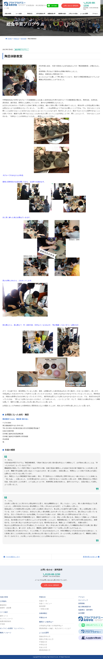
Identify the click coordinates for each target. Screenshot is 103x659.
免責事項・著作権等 (85, 610)
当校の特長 (8, 13)
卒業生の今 (43, 617)
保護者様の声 (51, 13)
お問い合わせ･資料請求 (71, 5)
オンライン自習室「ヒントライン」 (13, 628)
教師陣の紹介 (62, 13)
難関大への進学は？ (46, 622)
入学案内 (3, 601)
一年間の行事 (44, 609)
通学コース (4, 616)
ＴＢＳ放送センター (13, 557)
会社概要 (81, 613)
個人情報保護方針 (84, 606)
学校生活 (29, 13)
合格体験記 (43, 613)
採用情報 (81, 603)
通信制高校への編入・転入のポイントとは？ (55, 628)
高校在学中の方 (44, 636)
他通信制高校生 (5, 621)
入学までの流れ (73, 13)
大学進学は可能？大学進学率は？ (51, 625)
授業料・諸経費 (5, 608)
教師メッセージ (5, 632)
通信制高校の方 (44, 650)
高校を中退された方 (46, 639)
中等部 (2, 624)
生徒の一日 (43, 601)
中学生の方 (43, 644)
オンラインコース (6, 618)
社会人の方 (43, 647)
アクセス (95, 13)
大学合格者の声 (40, 13)
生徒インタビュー (45, 603)
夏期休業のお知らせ (90, 557)
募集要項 (3, 605)
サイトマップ (83, 600)
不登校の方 (43, 642)
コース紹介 (19, 13)
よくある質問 (84, 13)
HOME (10, 38)
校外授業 (23, 38)
